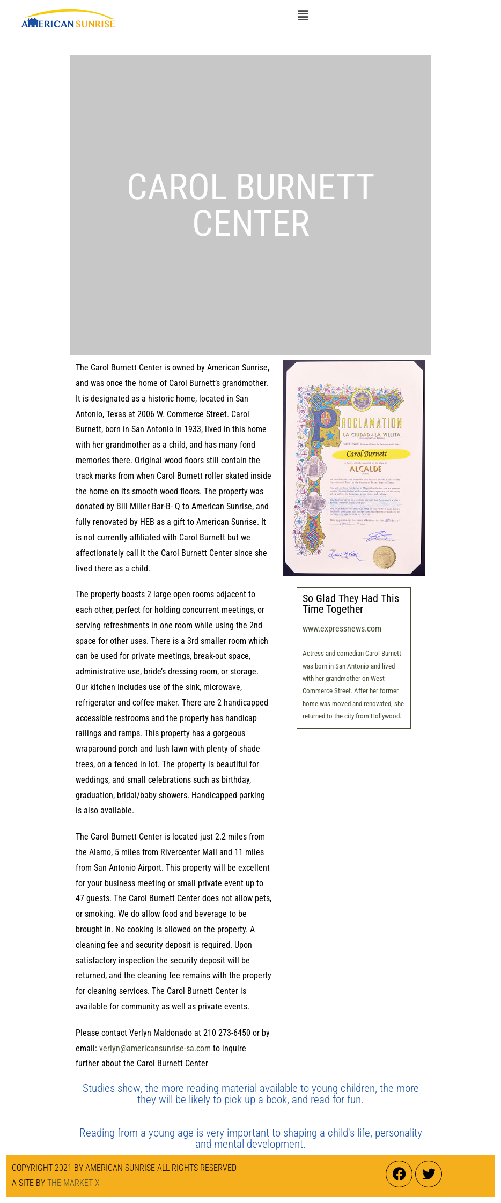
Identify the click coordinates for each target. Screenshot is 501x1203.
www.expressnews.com (342, 628)
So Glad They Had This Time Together (351, 603)
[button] (302, 15)
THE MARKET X (73, 1183)
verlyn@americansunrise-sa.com (155, 1048)
